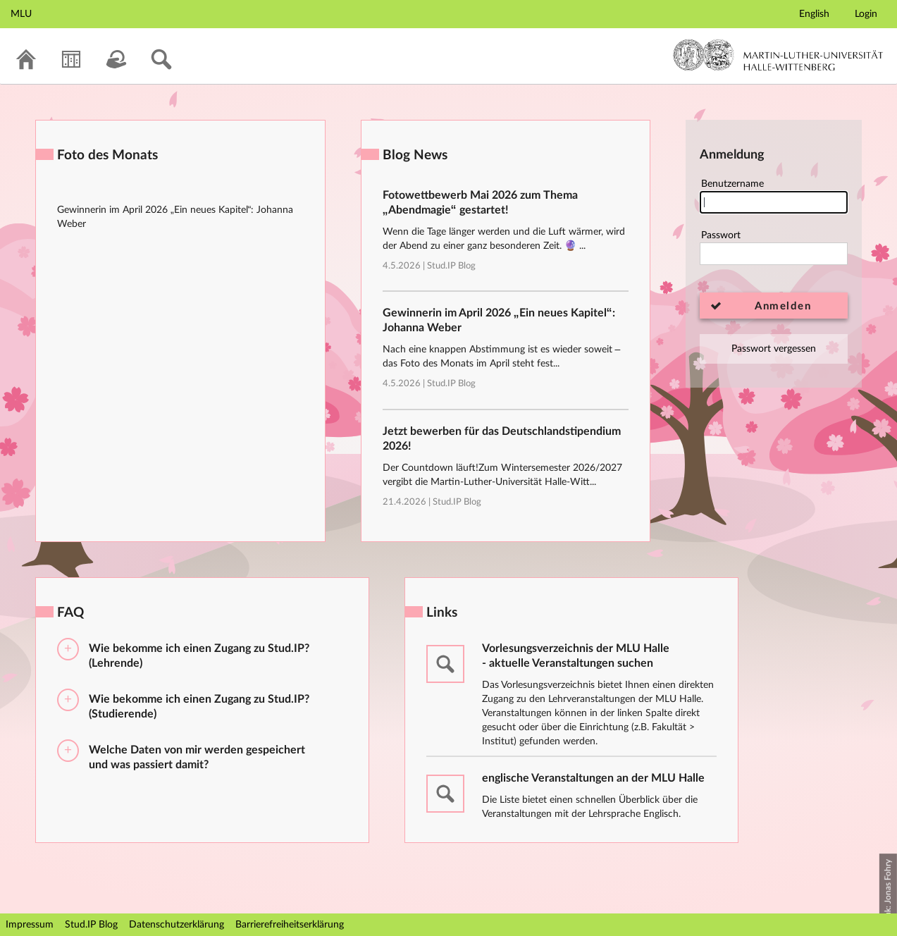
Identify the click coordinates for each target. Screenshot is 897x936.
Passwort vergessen (773, 349)
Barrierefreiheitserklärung (289, 925)
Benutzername (774, 196)
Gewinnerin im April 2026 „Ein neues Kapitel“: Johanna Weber (499, 320)
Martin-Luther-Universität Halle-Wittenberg (778, 55)
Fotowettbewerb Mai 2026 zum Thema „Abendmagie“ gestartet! (480, 203)
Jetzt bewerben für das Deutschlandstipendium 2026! (502, 439)
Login (866, 14)
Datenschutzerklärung (176, 925)
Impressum (30, 925)
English (814, 14)
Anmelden (783, 306)
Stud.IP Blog (451, 266)
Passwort (774, 247)
